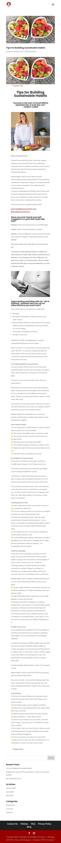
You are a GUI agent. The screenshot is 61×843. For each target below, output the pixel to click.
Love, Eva (9, 809)
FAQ (33, 824)
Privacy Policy (44, 824)
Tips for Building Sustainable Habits (25, 47)
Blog (29, 827)
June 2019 (10, 792)
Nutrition (33, 51)
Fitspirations (10, 805)
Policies (24, 824)
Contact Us (12, 824)
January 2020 (11, 788)
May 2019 (9, 795)
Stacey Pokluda (13, 51)
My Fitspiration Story (13, 778)
